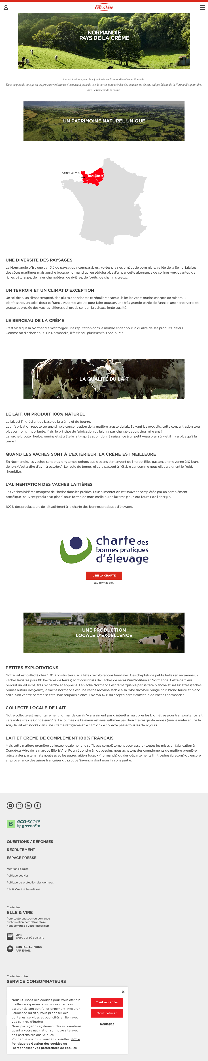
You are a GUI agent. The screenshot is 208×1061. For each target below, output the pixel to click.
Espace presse (21, 858)
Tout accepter (107, 1002)
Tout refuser (107, 1013)
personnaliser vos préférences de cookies (45, 1048)
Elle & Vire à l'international (23, 889)
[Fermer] (123, 991)
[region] (67, 1020)
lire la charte (104, 575)
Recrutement (21, 850)
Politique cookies (17, 875)
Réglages (107, 1024)
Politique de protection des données (30, 882)
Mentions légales (17, 868)
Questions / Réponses (30, 842)
